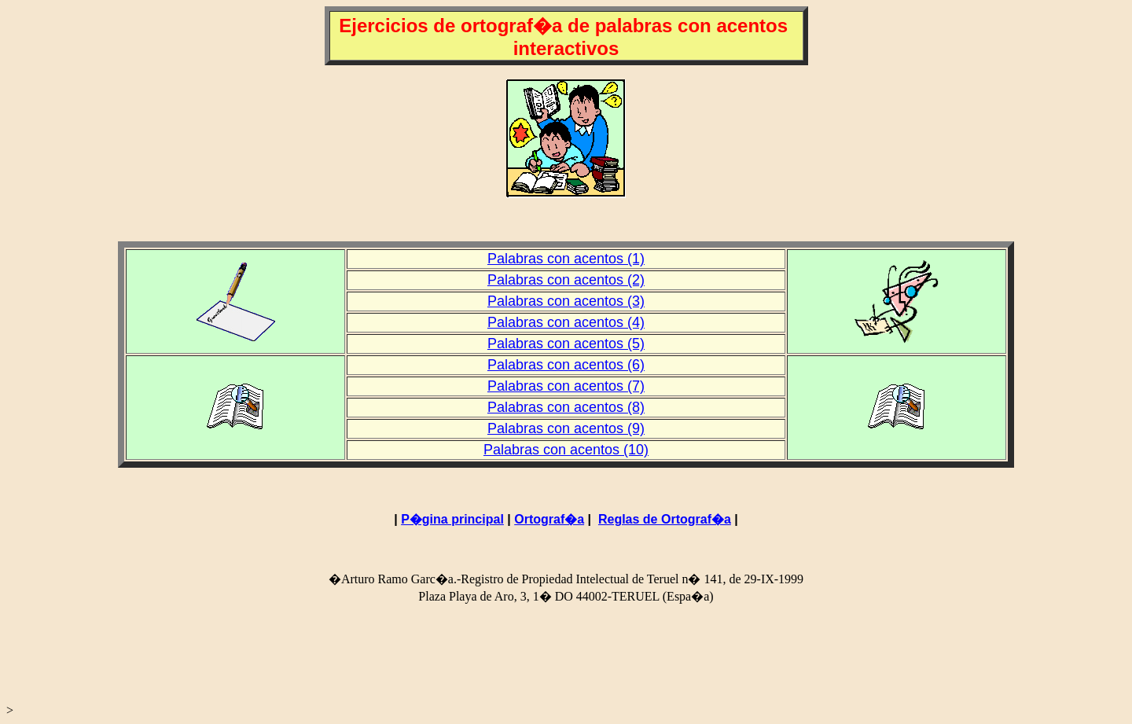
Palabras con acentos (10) (566, 450)
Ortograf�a (549, 519)
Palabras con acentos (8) (566, 407)
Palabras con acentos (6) (566, 365)
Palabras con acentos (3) (566, 301)
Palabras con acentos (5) (566, 343)
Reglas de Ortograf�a (664, 519)
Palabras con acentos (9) (566, 428)
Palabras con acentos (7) (566, 386)
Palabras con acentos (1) (566, 258)
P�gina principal (452, 519)
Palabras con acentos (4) (566, 322)
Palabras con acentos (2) (566, 280)
